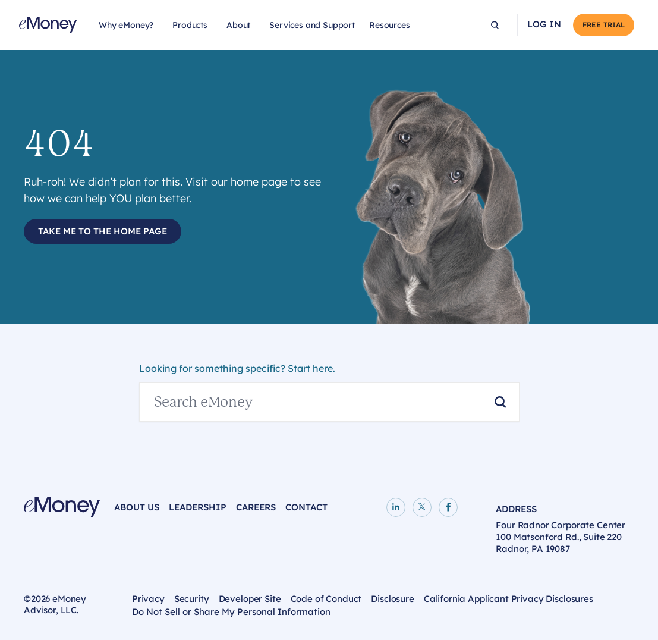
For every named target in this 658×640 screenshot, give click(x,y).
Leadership (197, 507)
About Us (136, 507)
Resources (389, 25)
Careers (256, 507)
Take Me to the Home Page (102, 231)
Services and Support (312, 25)
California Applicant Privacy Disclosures (508, 598)
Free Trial (604, 24)
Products (189, 25)
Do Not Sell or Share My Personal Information (231, 613)
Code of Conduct (326, 598)
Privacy (148, 598)
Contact (306, 507)
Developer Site (250, 598)
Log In (544, 24)
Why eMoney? (126, 25)
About (238, 25)
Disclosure (392, 598)
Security (191, 598)
